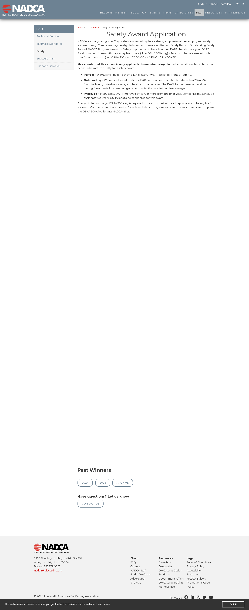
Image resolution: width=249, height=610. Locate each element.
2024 (85, 482)
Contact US (90, 503)
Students (165, 574)
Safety (96, 27)
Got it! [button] (233, 604)
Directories (165, 566)
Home (80, 27)
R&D (88, 27)
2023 (103, 482)
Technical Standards (49, 43)
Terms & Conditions (199, 562)
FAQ (133, 562)
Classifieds (165, 562)
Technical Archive (48, 36)
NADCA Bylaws (196, 578)
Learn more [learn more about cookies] (103, 604)
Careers (135, 566)
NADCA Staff (138, 570)
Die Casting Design (170, 570)
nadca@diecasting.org (48, 570)
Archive (123, 482)
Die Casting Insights (171, 582)
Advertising (137, 578)
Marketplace (167, 586)
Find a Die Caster (140, 574)
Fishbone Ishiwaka (48, 66)
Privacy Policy (195, 566)
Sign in (202, 3)
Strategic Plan (45, 58)
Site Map (135, 582)
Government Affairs (171, 578)
